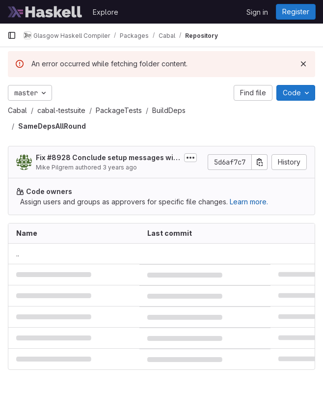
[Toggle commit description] (190, 157)
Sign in (257, 12)
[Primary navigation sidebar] (12, 35)
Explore (105, 12)
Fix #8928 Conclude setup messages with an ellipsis (108, 158)
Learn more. (249, 201)
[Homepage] (45, 12)
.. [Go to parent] (17, 254)
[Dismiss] (303, 64)
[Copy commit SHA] (260, 162)
